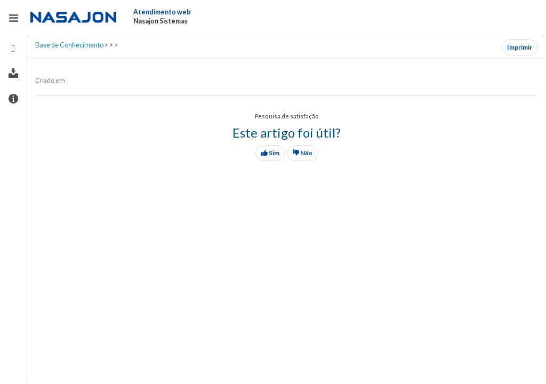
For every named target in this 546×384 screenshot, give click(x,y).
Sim (270, 153)
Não (302, 153)
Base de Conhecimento (69, 45)
